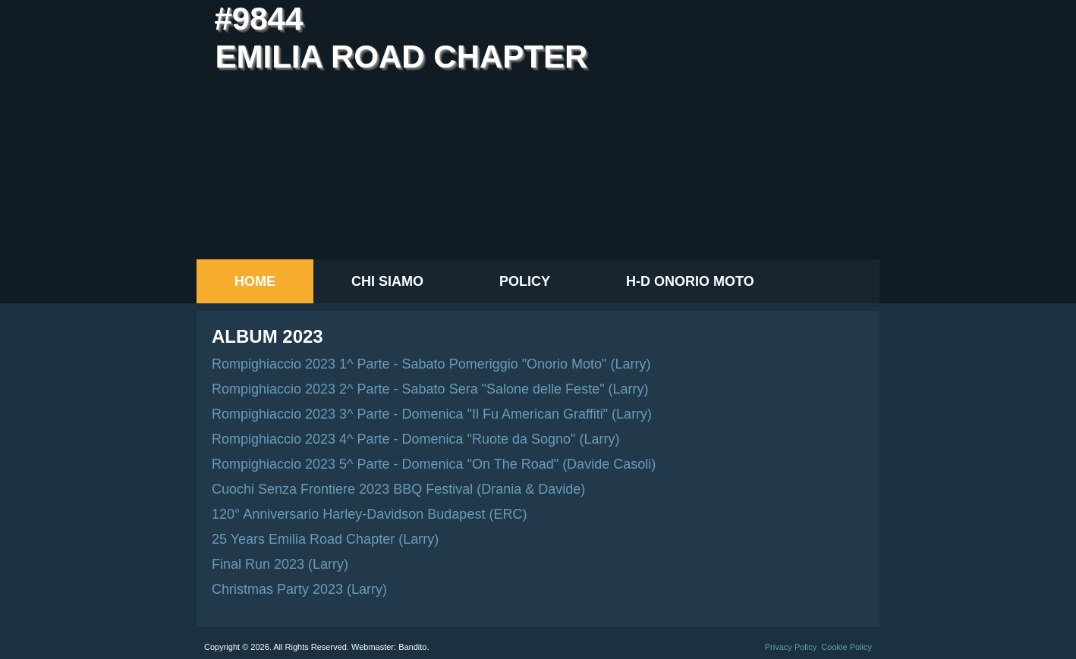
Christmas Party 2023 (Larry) (299, 589)
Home (254, 281)
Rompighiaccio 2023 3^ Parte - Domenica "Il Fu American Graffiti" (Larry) (432, 414)
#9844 (258, 18)
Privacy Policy (790, 646)
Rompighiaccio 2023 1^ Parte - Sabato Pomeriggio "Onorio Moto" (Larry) (431, 364)
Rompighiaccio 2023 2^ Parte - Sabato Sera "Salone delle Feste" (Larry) (430, 389)
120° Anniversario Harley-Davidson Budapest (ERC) (369, 514)
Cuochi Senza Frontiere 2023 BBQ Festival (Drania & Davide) (398, 489)
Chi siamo (387, 281)
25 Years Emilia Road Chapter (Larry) (325, 539)
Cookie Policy (846, 646)
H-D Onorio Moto (690, 281)
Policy (524, 281)
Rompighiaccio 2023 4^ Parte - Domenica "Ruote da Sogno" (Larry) (416, 439)
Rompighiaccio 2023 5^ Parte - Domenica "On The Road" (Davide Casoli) (434, 464)
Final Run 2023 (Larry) (280, 564)
